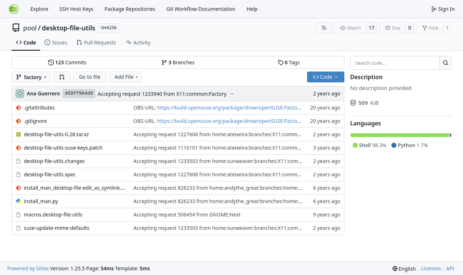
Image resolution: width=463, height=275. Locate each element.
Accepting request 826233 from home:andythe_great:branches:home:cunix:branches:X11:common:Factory (259, 187)
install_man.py (41, 201)
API (450, 268)
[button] (62, 77)
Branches (178, 62)
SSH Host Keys (76, 8)
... (232, 93)
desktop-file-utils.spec (50, 174)
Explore (39, 8)
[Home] (14, 9)
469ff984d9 (79, 93)
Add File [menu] (127, 76)
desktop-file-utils (68, 27)
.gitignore (35, 120)
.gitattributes (39, 107)
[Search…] (445, 63)
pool (30, 27)
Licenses (431, 268)
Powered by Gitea (28, 268)
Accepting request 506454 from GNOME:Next (187, 214)
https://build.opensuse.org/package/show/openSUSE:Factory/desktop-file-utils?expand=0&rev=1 (271, 107)
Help (252, 8)
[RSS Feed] (324, 27)
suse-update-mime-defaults (56, 227)
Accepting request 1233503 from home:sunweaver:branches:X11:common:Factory (230, 161)
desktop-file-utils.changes (54, 161)
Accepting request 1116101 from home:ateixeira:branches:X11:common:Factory (228, 147)
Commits (67, 62)
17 (371, 27)
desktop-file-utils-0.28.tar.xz (56, 134)
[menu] (404, 268)
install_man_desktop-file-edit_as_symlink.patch (75, 187)
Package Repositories (130, 8)
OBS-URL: (145, 107)
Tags (289, 62)
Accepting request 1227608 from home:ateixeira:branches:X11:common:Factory (228, 134)
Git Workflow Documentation (200, 8)
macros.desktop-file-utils (53, 214)
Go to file (89, 76)
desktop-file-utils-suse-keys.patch (63, 147)
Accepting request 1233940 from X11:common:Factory (162, 93)
